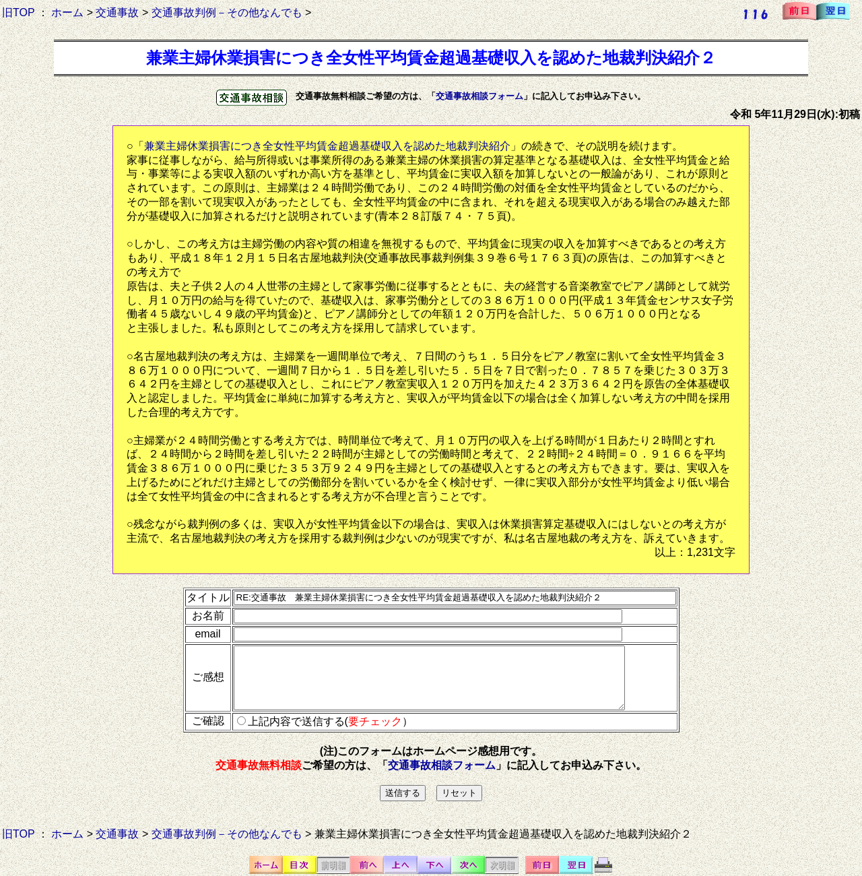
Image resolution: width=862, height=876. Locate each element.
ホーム (67, 12)
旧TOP (18, 12)
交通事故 (117, 12)
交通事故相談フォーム (479, 96)
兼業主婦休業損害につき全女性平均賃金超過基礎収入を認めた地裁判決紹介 (327, 146)
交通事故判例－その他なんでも (227, 12)
